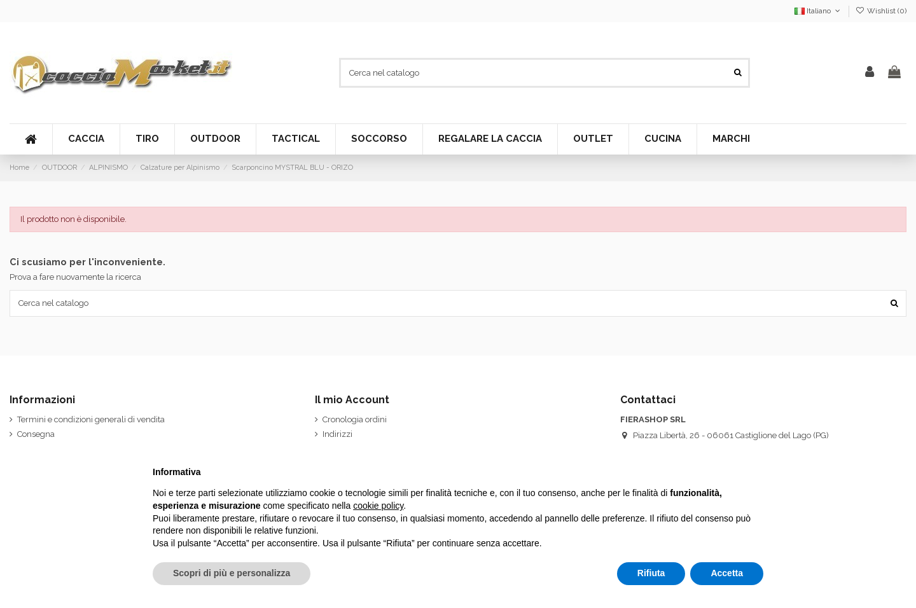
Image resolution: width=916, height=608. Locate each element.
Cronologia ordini (355, 419)
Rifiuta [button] (651, 573)
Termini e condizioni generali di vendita (91, 419)
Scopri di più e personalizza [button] (231, 573)
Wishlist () (881, 10)
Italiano (818, 10)
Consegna (36, 434)
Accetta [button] (727, 573)
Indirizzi (337, 434)
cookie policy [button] (378, 506)
